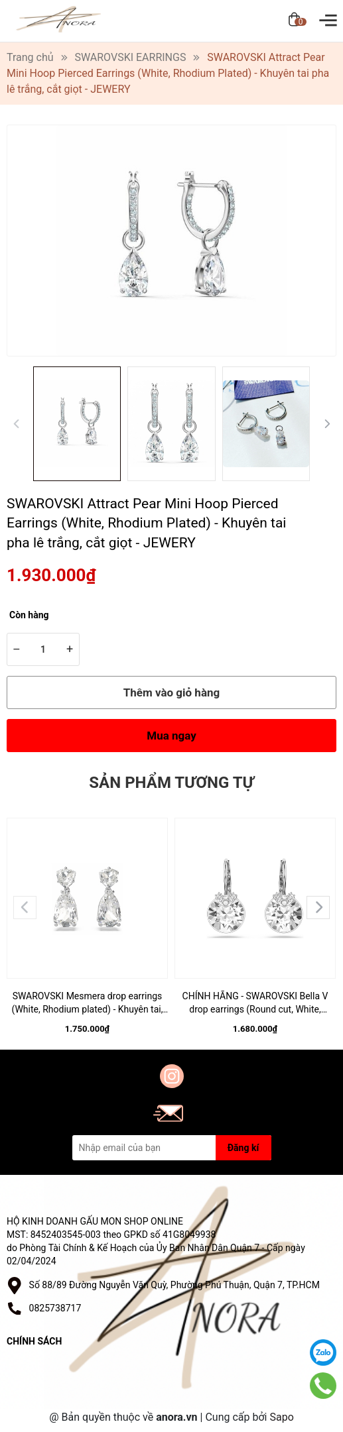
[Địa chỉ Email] (171, 1147)
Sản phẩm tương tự (171, 782)
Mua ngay (171, 735)
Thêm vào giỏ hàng (171, 692)
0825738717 (55, 1308)
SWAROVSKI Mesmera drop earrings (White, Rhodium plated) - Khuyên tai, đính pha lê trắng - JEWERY (87, 1003)
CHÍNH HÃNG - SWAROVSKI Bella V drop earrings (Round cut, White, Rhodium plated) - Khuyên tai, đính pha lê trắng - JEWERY (255, 1003)
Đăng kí (243, 1147)
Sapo (281, 1417)
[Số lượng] (43, 649)
